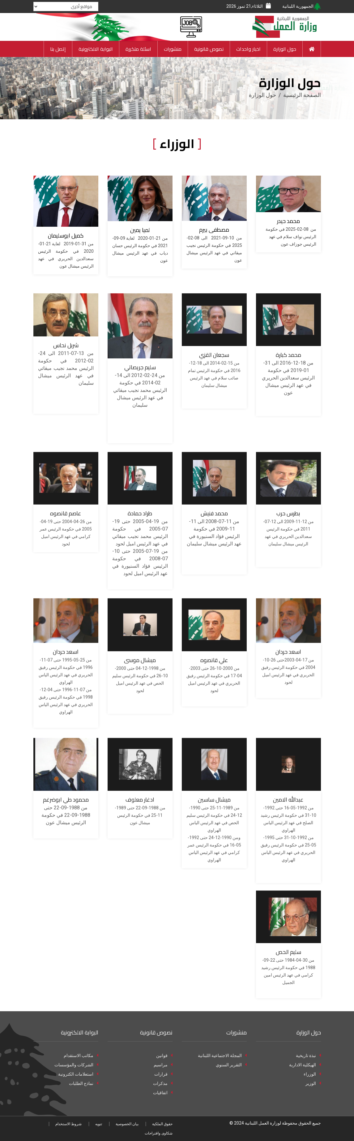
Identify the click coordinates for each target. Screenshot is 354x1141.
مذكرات (163, 1083)
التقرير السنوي (231, 1064)
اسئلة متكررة (138, 49)
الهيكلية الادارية (305, 1064)
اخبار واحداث (248, 49)
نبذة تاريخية (308, 1055)
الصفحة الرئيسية (302, 95)
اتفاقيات (163, 1092)
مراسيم (163, 1064)
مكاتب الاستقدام (81, 1055)
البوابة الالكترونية (96, 49)
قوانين (164, 1055)
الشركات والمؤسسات (76, 1064)
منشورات (172, 49)
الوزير (313, 1083)
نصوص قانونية (209, 49)
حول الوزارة (284, 49)
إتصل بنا (58, 49)
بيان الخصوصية (127, 1124)
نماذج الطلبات (83, 1083)
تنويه (98, 1124)
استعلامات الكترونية (78, 1074)
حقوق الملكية (162, 1124)
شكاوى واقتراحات (159, 1133)
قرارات (163, 1074)
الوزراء (312, 1074)
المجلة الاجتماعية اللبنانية (222, 1055)
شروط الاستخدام (68, 1124)
